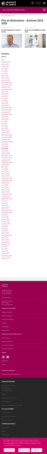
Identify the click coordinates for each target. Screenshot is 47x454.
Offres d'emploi (6, 435)
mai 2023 (4, 71)
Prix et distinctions (7, 16)
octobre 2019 (5, 160)
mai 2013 (4, 249)
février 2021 (5, 130)
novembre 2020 (6, 137)
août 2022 (4, 91)
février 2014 (5, 240)
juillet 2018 (5, 183)
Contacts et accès (6, 297)
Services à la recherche (8, 345)
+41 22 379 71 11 (8, 294)
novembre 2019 (6, 158)
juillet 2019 (5, 164)
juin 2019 (4, 167)
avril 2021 (4, 126)
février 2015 (5, 233)
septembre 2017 (6, 199)
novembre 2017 (6, 194)
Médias (4, 431)
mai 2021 (4, 123)
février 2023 (5, 78)
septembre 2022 (6, 89)
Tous (2, 60)
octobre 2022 (5, 87)
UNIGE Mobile (6, 427)
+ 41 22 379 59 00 (8, 304)
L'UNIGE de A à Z (6, 401)
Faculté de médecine (14, 10)
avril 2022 (4, 101)
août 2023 (4, 64)
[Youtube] (8, 357)
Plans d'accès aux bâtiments (9, 398)
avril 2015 (4, 228)
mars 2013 (4, 251)
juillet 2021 (5, 119)
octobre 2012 (5, 258)
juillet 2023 (5, 66)
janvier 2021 (5, 133)
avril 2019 (4, 169)
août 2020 (4, 144)
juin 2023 (4, 69)
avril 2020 (4, 149)
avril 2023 (4, 73)
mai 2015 (4, 226)
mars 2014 (4, 237)
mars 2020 (5, 151)
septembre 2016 (6, 212)
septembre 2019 (6, 162)
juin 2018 (4, 185)
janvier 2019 (5, 176)
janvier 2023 (5, 80)
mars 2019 (4, 171)
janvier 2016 (5, 221)
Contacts (4, 323)
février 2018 (5, 190)
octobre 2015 (5, 224)
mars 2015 (4, 231)
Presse (3, 364)
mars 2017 (4, 206)
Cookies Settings (9, 450)
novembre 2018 (6, 178)
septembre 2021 (6, 114)
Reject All (36, 450)
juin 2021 (4, 121)
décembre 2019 (6, 155)
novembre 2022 (6, 85)
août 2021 (4, 117)
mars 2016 (4, 217)
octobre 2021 (5, 112)
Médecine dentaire (7, 316)
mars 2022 (4, 103)
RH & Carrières (6, 338)
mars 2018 (4, 187)
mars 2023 (4, 76)
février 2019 (5, 174)
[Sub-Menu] (44, 10)
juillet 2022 (5, 94)
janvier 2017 (5, 208)
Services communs (7, 341)
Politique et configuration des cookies (12, 405)
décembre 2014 (6, 235)
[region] (23, 446)
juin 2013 (4, 247)
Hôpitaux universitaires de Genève (11, 374)
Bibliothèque (5, 327)
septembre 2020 (7, 142)
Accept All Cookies (24, 450)
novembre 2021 (6, 110)
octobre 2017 (5, 196)
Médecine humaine (7, 312)
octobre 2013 (5, 244)
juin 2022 (4, 96)
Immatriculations (6, 413)
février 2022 (5, 105)
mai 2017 (4, 201)
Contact (4, 394)
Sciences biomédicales (8, 319)
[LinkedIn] (3, 357)
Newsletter (5, 361)
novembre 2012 (6, 256)
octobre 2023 (5, 62)
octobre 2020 (5, 139)
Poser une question (7, 420)
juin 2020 (4, 146)
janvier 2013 (5, 253)
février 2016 (5, 219)
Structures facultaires (7, 349)
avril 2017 (4, 203)
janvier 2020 (5, 153)
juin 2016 (4, 215)
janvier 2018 (5, 192)
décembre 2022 (6, 82)
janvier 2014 (5, 242)
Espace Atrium (6, 330)
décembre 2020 (6, 135)
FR (37, 3)
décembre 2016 (6, 210)
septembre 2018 (6, 180)
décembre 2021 (6, 107)
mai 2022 (4, 98)
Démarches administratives (9, 416)
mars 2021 (4, 128)
